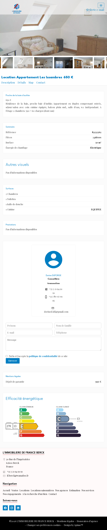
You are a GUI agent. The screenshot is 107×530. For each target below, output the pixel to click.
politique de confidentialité (43, 356)
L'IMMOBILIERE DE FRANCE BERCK (23, 453)
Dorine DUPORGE (53, 275)
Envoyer (12, 360)
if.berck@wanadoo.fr (18, 475)
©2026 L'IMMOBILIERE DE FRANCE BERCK (31, 521)
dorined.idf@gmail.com (56, 311)
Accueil (17, 8)
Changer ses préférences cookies (43, 525)
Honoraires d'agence (87, 521)
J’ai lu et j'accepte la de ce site (38, 356)
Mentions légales (65, 521)
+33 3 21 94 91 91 (15, 471)
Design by (73, 525)
